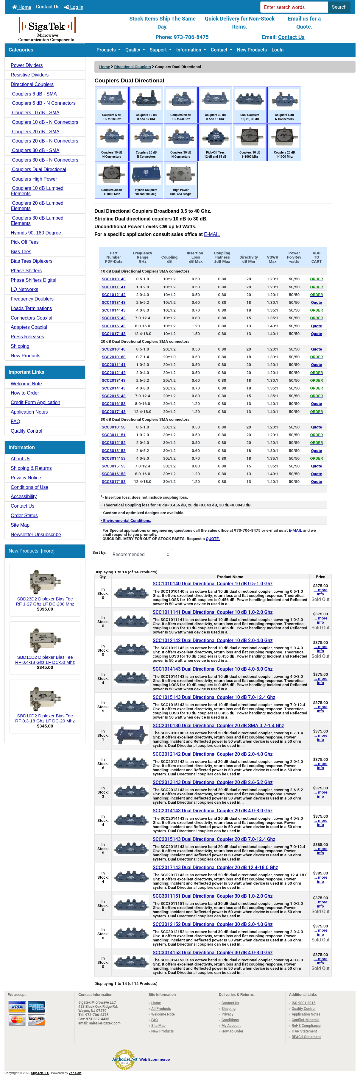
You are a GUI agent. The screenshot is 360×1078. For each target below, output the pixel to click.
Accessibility (24, 496)
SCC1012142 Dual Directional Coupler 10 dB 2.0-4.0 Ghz (213, 640)
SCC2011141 (114, 364)
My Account (231, 1026)
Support (159, 50)
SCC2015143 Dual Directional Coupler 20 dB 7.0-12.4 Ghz (214, 839)
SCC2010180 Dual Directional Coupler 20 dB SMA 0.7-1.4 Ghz (218, 725)
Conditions (230, 1020)
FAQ (15, 421)
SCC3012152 (114, 442)
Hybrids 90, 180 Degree (36, 232)
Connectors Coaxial (31, 317)
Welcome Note (26, 383)
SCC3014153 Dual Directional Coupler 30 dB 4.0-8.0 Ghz (213, 952)
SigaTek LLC (40, 1073)
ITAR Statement (304, 1031)
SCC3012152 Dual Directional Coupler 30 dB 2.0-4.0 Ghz (213, 924)
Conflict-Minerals (306, 1020)
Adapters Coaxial (29, 327)
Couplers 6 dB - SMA (34, 93)
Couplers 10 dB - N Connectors (44, 122)
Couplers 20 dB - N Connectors (44, 140)
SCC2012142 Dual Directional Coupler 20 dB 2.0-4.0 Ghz (213, 754)
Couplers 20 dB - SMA (35, 131)
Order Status (24, 515)
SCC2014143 (114, 388)
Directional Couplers (132, 66)
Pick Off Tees (25, 242)
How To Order (232, 1031)
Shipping (20, 346)
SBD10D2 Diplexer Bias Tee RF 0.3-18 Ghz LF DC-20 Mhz (45, 704)
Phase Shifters (26, 270)
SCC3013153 (114, 450)
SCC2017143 (114, 411)
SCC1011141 (114, 286)
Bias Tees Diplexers (31, 261)
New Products (252, 50)
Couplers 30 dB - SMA (35, 150)
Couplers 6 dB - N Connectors (43, 103)
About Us (20, 458)
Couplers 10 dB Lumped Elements (37, 191)
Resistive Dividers (30, 74)
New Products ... (28, 355)
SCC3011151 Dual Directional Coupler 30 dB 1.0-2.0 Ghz (213, 896)
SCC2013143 (114, 380)
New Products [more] (31, 550)
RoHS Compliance (306, 1026)
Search (339, 7)
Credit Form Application (35, 402)
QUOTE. (213, 538)
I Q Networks (24, 289)
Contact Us (48, 7)
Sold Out (320, 599)
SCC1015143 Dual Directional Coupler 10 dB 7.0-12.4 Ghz (214, 697)
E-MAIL (212, 234)
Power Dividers (27, 65)
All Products (161, 1009)
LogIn (277, 50)
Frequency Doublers (32, 298)
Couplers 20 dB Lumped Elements (37, 206)
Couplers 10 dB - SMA (35, 112)
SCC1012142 (114, 294)
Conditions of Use (29, 487)
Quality (133, 50)
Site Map (20, 525)
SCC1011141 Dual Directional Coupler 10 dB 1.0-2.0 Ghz (213, 612)
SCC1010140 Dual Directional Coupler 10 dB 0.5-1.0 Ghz (213, 583)
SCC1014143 (114, 310)
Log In (73, 7)
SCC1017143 (114, 333)
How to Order (25, 392)
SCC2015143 (114, 395)
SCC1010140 (114, 278)
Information (189, 50)
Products (106, 50)
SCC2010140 (114, 349)
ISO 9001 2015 (304, 1003)
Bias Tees (21, 251)
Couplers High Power (34, 179)
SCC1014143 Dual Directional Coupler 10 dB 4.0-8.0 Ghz (213, 669)
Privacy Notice (26, 477)
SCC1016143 (114, 325)
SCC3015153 (114, 466)
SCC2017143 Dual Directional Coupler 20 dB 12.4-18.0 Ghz (215, 867)
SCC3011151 (114, 434)
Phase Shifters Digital (33, 280)
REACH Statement (306, 1037)
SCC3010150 (114, 427)
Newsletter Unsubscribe (36, 534)
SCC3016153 (114, 473)
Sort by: (99, 552)
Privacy (227, 1014)
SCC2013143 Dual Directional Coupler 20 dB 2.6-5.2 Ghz (213, 782)
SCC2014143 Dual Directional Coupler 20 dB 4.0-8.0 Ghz (213, 810)
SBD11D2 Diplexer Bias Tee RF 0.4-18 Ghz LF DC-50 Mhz (45, 645)
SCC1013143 (114, 302)
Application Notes (29, 411)
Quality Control (26, 431)
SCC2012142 (114, 372)
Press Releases (27, 336)
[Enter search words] (294, 7)
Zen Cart (75, 1073)
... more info (320, 591)
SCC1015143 (114, 317)
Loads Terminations (31, 308)
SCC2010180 (114, 356)
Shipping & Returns (31, 468)
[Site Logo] (63, 29)
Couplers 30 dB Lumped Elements (37, 220)
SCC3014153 (114, 458)
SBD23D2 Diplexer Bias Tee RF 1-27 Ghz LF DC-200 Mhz (45, 587)
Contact (220, 50)
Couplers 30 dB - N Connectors (44, 159)
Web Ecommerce (154, 1059)
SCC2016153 (114, 403)
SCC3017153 (114, 481)
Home (21, 7)
